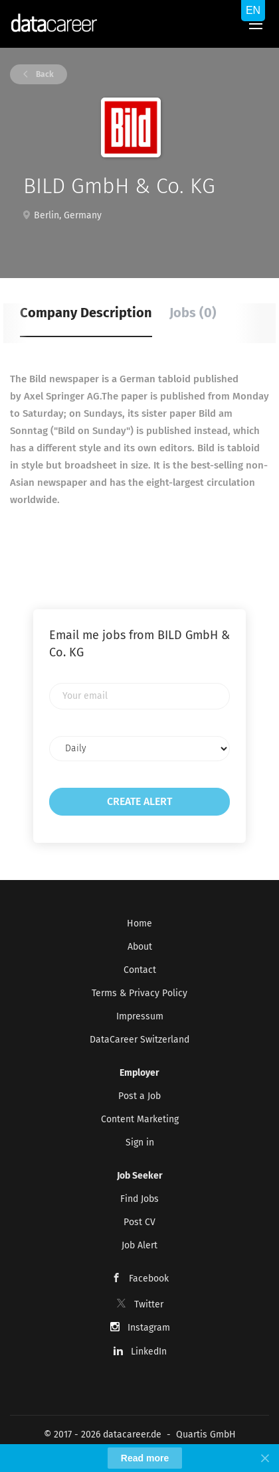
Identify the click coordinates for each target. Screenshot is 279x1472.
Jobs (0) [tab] (193, 313)
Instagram (149, 1327)
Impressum (139, 1016)
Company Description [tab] (86, 313)
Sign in (140, 1142)
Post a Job (139, 1096)
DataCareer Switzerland (139, 1039)
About (140, 946)
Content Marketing (140, 1119)
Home (139, 923)
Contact (140, 970)
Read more (145, 1458)
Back (44, 74)
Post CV (139, 1222)
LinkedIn (149, 1351)
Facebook (149, 1278)
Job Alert (139, 1245)
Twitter (148, 1304)
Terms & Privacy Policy (139, 993)
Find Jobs (139, 1199)
